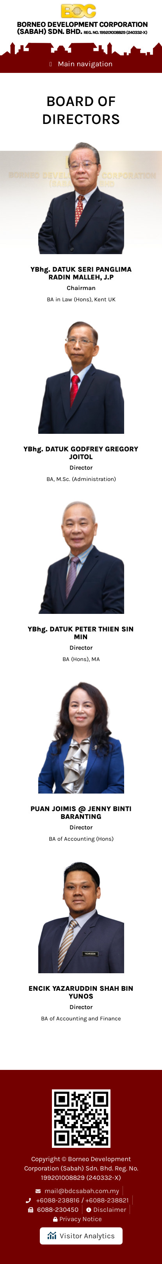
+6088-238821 (107, 1200)
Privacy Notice (80, 1219)
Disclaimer (109, 1209)
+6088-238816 (58, 1200)
